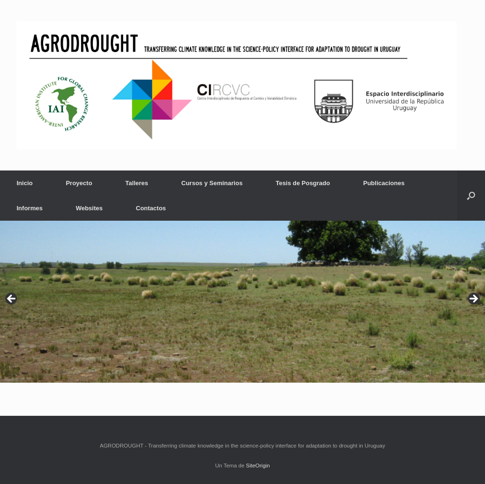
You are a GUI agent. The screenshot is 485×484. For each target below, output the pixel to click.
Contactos (151, 208)
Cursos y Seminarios (211, 183)
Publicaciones (383, 183)
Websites (89, 208)
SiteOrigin (258, 465)
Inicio (25, 183)
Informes (30, 208)
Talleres (137, 183)
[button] (471, 195)
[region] (242, 301)
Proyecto (79, 183)
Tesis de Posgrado (303, 183)
